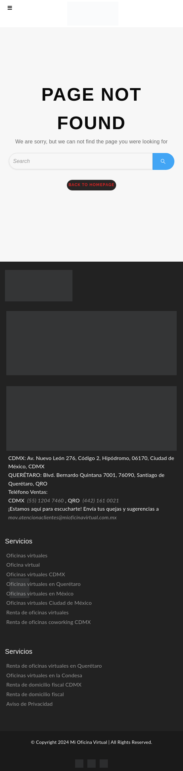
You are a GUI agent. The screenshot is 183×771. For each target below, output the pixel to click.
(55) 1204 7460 (45, 500)
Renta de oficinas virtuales (37, 612)
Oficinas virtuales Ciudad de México (49, 602)
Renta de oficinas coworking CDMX (48, 622)
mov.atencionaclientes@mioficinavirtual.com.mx (62, 517)
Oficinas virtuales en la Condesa (44, 675)
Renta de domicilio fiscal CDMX (43, 684)
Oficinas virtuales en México (39, 593)
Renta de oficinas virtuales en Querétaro (54, 665)
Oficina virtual (23, 564)
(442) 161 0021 (100, 500)
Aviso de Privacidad (29, 703)
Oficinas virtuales (26, 555)
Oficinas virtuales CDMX (35, 574)
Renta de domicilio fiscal (35, 694)
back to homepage (91, 184)
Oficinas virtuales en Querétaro (43, 584)
